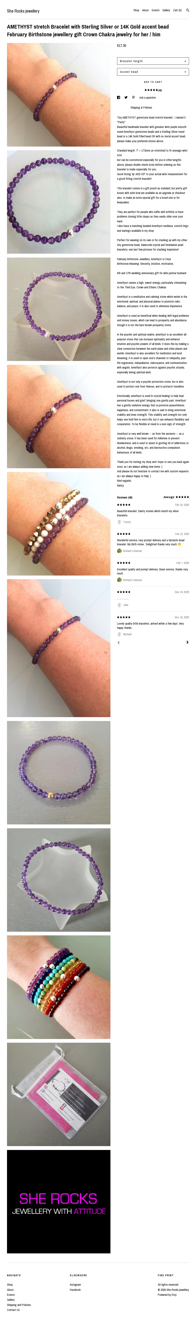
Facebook (75, 1290)
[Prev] (118, 643)
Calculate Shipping (127, 52)
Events (155, 10)
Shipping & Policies (141, 107)
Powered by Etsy (167, 1295)
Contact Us (13, 1310)
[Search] (187, 11)
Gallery (166, 10)
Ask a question (147, 97)
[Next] (187, 643)
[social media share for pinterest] (134, 97)
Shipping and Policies (19, 1305)
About (145, 10)
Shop (136, 10)
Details (122, 107)
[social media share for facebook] (119, 97)
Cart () (177, 10)
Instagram (75, 1285)
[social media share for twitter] (126, 97)
